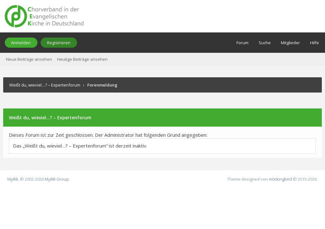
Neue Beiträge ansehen (29, 59)
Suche (265, 42)
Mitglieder (290, 42)
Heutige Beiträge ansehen (82, 59)
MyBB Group (57, 179)
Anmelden (21, 42)
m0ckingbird (280, 179)
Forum (242, 42)
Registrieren (58, 42)
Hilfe (314, 42)
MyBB (12, 179)
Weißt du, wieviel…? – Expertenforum (44, 85)
